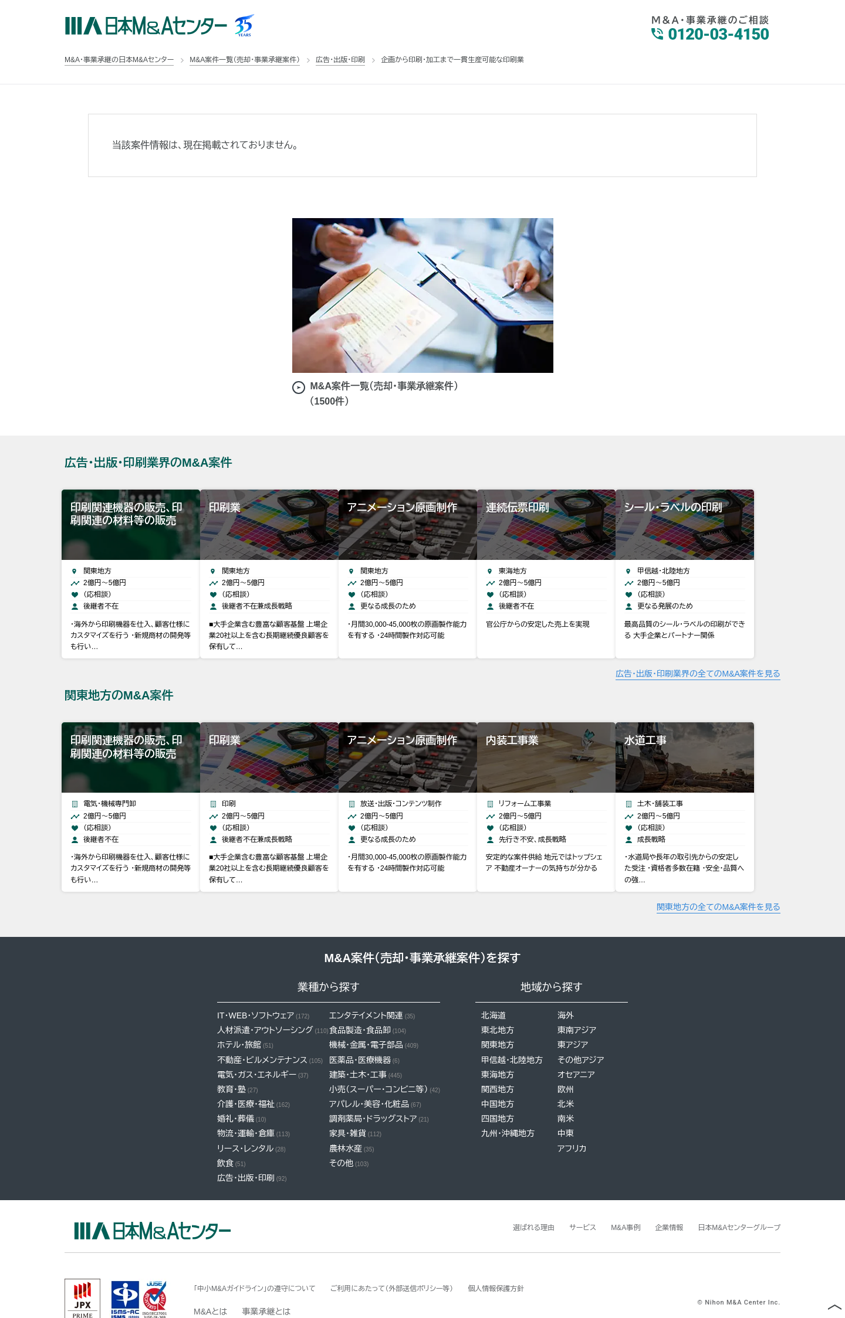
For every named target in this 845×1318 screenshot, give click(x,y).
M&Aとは (210, 1282)
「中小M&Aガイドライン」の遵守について (265, 1258)
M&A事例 (604, 1197)
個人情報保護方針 (541, 1258)
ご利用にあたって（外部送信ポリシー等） (422, 1258)
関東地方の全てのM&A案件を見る (718, 877)
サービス (557, 1197)
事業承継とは (266, 1282)
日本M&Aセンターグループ (732, 1197)
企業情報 (653, 1197)
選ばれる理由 (502, 1197)
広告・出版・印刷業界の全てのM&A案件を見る (698, 659)
